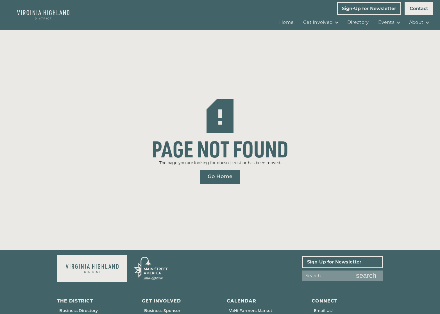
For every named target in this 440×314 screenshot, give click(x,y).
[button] (320, 22)
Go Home (220, 177)
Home (286, 22)
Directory (358, 22)
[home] (43, 15)
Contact (419, 8)
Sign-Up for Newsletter (369, 8)
